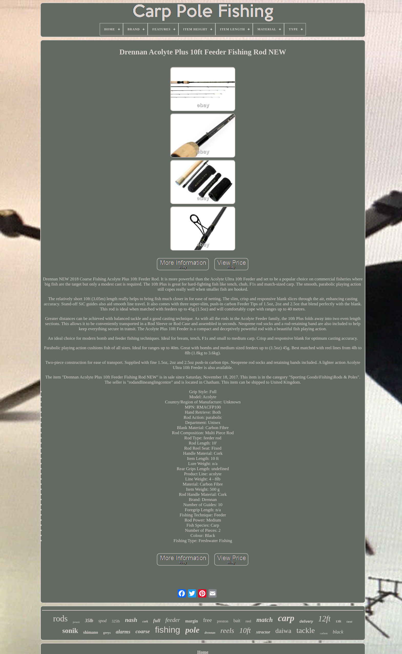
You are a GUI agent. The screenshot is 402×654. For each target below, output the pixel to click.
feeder (172, 620)
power (76, 621)
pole (192, 629)
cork (145, 621)
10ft (245, 630)
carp (286, 618)
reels (227, 630)
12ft (324, 618)
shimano (90, 632)
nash (131, 620)
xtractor (263, 632)
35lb (89, 620)
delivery (306, 621)
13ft (338, 621)
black (338, 631)
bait (237, 620)
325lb (116, 621)
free (207, 620)
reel (248, 621)
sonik (70, 630)
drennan (210, 632)
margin (191, 621)
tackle (305, 630)
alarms (123, 631)
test (349, 622)
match (264, 619)
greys (106, 632)
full (156, 620)
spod (102, 620)
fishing (167, 629)
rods (60, 618)
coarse (142, 631)
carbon (324, 633)
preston (222, 621)
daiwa (283, 630)
